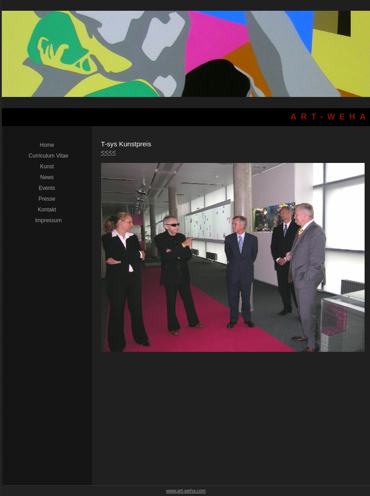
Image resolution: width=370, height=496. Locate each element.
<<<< (108, 152)
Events (47, 188)
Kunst (47, 166)
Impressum (47, 220)
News (46, 177)
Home (47, 145)
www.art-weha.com (186, 490)
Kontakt (47, 209)
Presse (47, 199)
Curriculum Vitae (47, 156)
